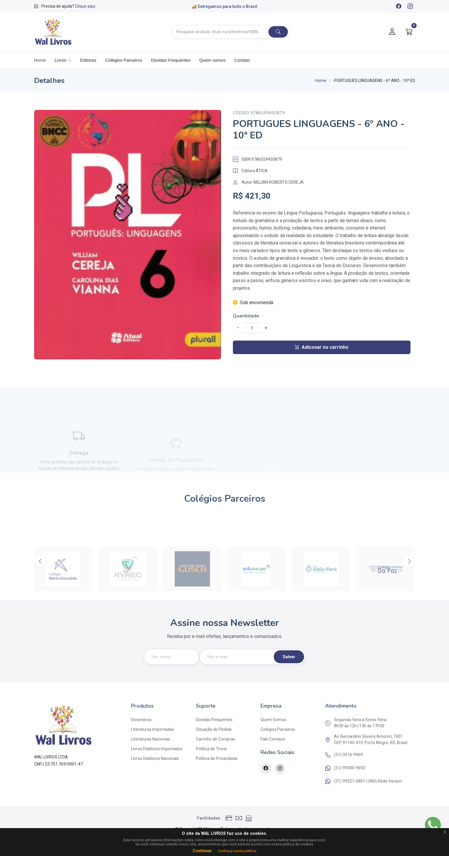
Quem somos (212, 60)
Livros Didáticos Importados (156, 748)
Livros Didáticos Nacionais (155, 758)
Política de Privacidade (217, 758)
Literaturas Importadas (152, 729)
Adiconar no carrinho (321, 347)
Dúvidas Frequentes (170, 60)
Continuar (202, 850)
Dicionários (141, 719)
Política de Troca (211, 748)
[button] (409, 578)
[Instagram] (410, 6)
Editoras (88, 60)
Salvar (289, 656)
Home (40, 60)
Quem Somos (273, 719)
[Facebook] (398, 6)
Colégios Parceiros (123, 60)
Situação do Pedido (214, 729)
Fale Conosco (273, 739)
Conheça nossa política (237, 851)
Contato (242, 60)
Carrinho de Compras (215, 739)
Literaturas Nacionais (150, 739)
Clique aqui (85, 6)
